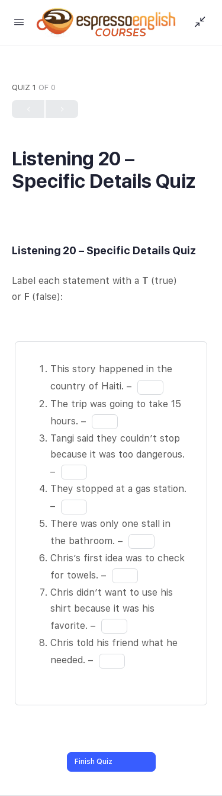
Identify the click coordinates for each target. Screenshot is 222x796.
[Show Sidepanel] (197, 22)
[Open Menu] (19, 21)
